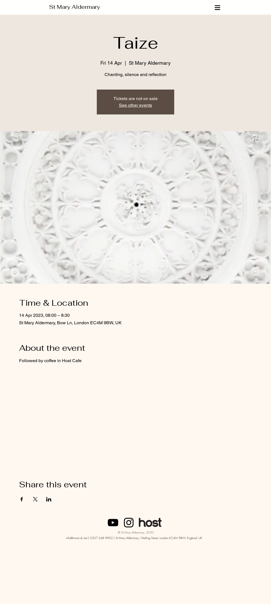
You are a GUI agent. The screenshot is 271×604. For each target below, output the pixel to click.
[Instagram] (128, 522)
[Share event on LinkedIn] (48, 499)
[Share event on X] (35, 499)
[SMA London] (112, 522)
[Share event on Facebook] (21, 499)
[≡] (218, 7)
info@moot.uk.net (76, 538)
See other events (135, 105)
